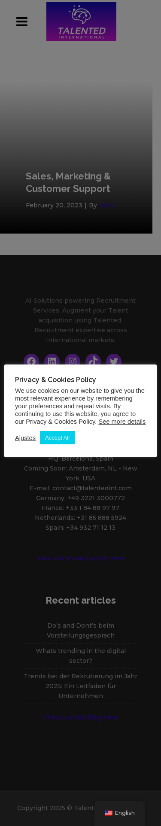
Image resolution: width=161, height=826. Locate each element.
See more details (122, 421)
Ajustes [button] (25, 437)
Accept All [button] (57, 437)
